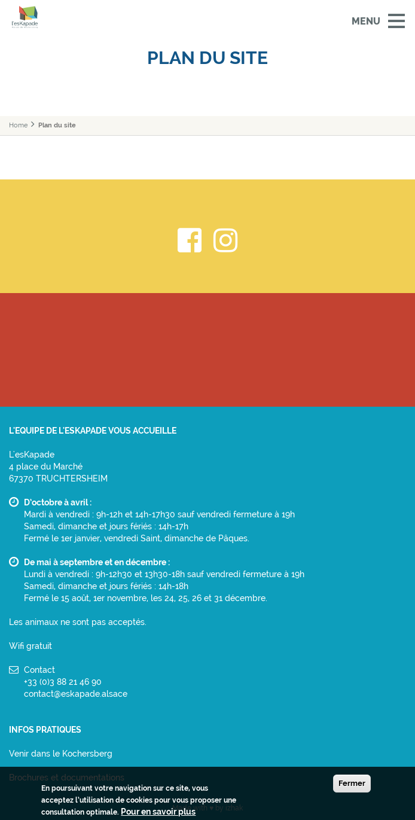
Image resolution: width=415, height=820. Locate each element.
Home (18, 125)
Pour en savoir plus (158, 813)
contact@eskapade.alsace (75, 694)
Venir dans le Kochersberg (60, 753)
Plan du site (57, 125)
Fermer (351, 785)
